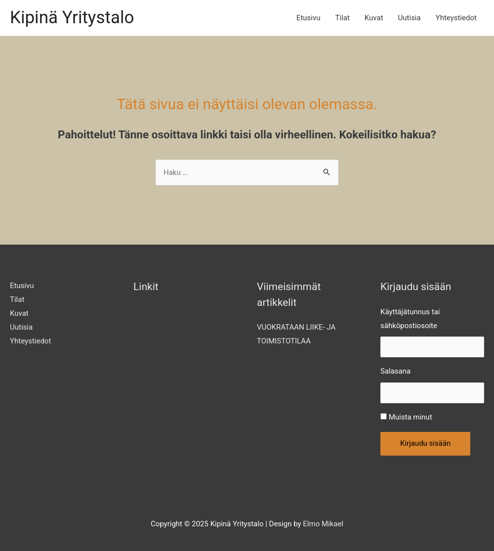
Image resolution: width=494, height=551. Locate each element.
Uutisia (409, 17)
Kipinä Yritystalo (72, 17)
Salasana (395, 371)
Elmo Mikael (323, 523)
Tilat (342, 17)
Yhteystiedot (456, 17)
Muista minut (410, 417)
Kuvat (374, 17)
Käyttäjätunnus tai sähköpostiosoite (410, 318)
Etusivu (308, 17)
